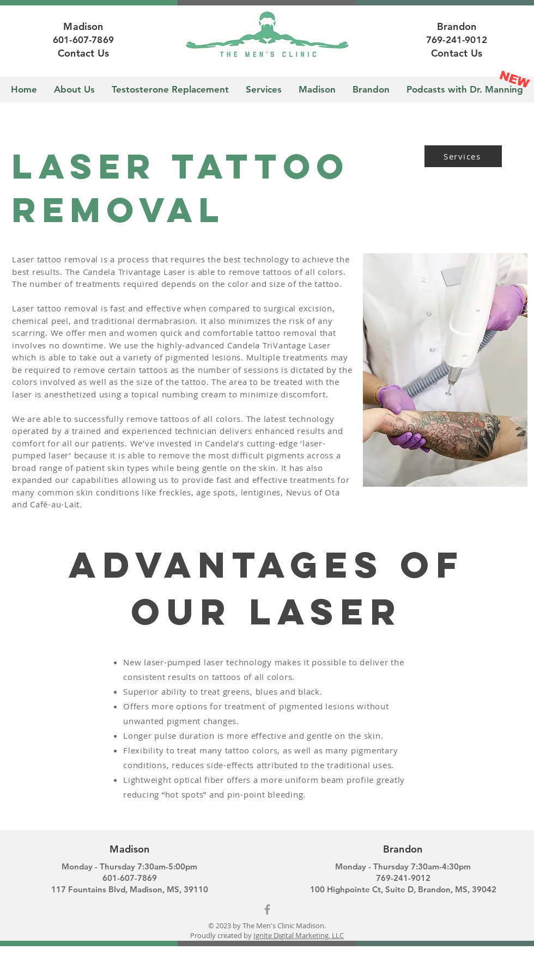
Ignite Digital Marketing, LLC (298, 935)
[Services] (463, 156)
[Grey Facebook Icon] (267, 909)
